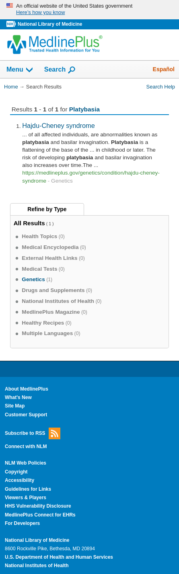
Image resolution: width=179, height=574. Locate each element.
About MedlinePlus (26, 389)
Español (164, 69)
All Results (29, 223)
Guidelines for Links (28, 489)
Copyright (16, 472)
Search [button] (60, 70)
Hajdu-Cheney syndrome (58, 125)
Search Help (160, 87)
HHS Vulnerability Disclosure (38, 506)
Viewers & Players (25, 497)
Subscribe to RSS (32, 433)
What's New (18, 397)
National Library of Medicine (50, 24)
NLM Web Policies (25, 463)
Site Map (15, 406)
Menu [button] (20, 70)
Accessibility (19, 480)
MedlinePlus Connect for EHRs (40, 515)
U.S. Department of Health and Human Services (59, 557)
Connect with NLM (26, 446)
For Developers (22, 523)
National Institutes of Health (36, 565)
